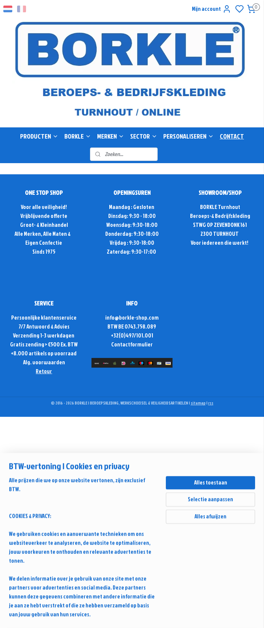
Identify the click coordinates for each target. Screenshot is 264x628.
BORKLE (77, 136)
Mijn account (211, 8)
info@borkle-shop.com (132, 317)
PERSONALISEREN (188, 136)
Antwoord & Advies (48, 326)
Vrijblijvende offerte (43, 216)
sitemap (198, 403)
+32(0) (118, 335)
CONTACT (232, 136)
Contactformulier (132, 344)
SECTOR (143, 136)
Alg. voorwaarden (44, 362)
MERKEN (110, 136)
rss (210, 403)
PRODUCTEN (39, 136)
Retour (44, 371)
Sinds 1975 (43, 252)
